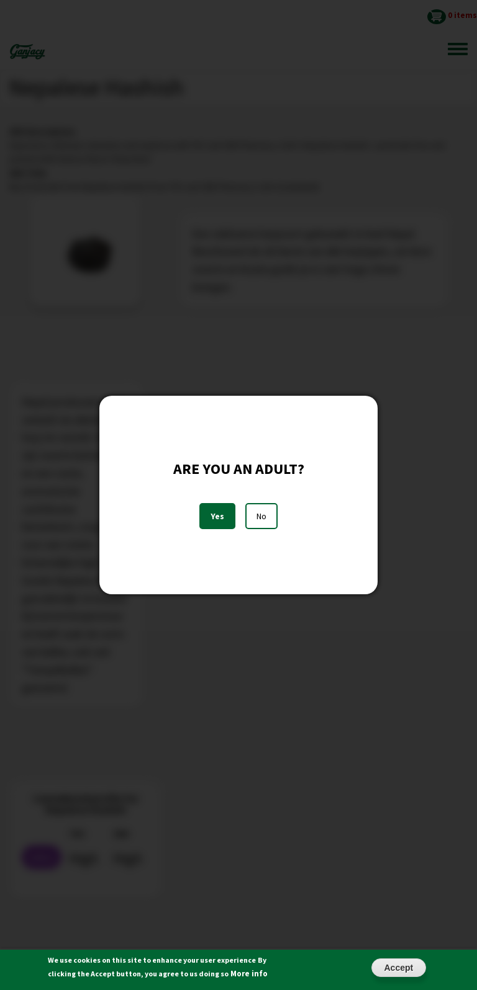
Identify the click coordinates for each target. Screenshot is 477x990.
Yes (217, 516)
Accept (399, 970)
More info (249, 976)
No (261, 516)
